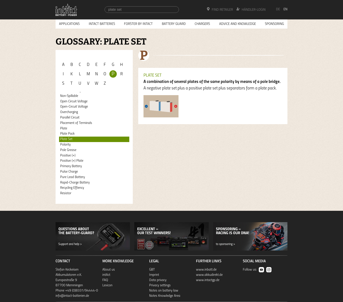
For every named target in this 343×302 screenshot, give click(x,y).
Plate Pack (67, 134)
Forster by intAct (138, 24)
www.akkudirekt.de (209, 275)
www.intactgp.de (207, 280)
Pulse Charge (69, 171)
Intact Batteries (102, 24)
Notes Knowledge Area (164, 296)
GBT (152, 269)
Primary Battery (71, 166)
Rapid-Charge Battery (75, 182)
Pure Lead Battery (72, 177)
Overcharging (69, 112)
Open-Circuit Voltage (74, 106)
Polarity (65, 144)
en (285, 9)
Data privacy (157, 280)
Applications (69, 24)
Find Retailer (219, 9)
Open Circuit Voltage (74, 101)
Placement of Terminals (76, 123)
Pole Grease (68, 150)
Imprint (154, 275)
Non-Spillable (69, 96)
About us (108, 269)
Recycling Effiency (72, 188)
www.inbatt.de (206, 269)
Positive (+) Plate (71, 161)
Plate (63, 128)
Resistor (65, 193)
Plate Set (66, 139)
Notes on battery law (163, 290)
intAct (106, 275)
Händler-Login (251, 9)
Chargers (202, 24)
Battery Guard (174, 24)
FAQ (105, 280)
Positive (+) (67, 155)
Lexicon (107, 285)
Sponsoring (274, 24)
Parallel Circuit (69, 117)
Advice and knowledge (237, 24)
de (278, 9)
